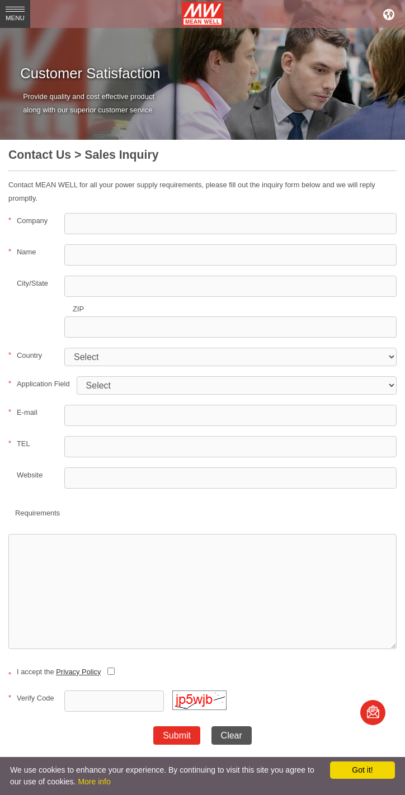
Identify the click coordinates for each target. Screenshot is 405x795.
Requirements (37, 513)
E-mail (22, 412)
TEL (19, 443)
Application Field (39, 383)
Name (22, 251)
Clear (231, 735)
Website (30, 475)
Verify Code (31, 697)
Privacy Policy (78, 672)
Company (28, 220)
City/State (32, 283)
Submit (177, 735)
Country (25, 355)
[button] (199, 707)
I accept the (54, 672)
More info (94, 781)
